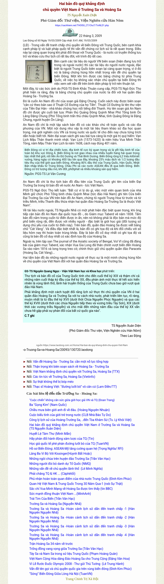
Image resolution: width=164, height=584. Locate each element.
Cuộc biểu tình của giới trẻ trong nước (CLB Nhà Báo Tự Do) (70, 415)
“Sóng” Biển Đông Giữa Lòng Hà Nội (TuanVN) (60, 574)
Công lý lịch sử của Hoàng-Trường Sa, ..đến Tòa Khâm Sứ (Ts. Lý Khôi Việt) (80, 420)
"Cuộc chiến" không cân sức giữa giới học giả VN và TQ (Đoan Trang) (72, 400)
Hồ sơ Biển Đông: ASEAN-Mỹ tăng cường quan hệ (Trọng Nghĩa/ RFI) (76, 448)
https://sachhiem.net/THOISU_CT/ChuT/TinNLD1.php (82, 25)
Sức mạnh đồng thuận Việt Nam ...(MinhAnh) (60, 494)
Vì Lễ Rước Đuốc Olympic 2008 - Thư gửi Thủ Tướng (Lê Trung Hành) (76, 564)
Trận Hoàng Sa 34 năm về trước (51, 544)
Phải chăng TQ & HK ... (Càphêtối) (52, 474)
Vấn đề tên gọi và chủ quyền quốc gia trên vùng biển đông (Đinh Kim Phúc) (80, 569)
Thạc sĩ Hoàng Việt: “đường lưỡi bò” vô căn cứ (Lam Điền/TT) (75, 387)
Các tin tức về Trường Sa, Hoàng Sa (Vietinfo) (64, 377)
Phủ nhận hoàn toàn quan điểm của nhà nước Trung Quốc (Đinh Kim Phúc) (80, 479)
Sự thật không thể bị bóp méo (53, 382)
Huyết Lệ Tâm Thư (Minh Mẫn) (50, 434)
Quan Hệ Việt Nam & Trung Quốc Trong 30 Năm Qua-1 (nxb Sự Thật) (76, 484)
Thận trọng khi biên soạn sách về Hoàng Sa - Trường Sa (71, 366)
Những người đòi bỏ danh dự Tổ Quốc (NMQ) (60, 464)
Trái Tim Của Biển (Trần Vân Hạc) (52, 499)
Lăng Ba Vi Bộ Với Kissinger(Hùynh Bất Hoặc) (60, 453)
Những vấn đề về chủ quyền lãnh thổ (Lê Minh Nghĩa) (66, 469)
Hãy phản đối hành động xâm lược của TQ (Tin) (61, 439)
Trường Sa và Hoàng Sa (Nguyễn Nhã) (55, 504)
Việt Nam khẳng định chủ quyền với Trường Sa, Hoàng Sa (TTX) (76, 371)
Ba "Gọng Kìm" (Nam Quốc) (48, 405)
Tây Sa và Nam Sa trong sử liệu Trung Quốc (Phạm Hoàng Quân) (73, 554)
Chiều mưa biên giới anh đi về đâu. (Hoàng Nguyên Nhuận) (69, 410)
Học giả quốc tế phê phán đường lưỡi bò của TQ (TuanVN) (69, 444)
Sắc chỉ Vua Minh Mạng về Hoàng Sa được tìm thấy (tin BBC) (71, 489)
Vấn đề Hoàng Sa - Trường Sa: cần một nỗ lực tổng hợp (70, 361)
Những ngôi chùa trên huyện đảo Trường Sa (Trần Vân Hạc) (69, 459)
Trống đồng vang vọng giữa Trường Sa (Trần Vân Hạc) (66, 549)
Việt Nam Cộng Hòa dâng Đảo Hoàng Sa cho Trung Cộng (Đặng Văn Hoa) (79, 559)
